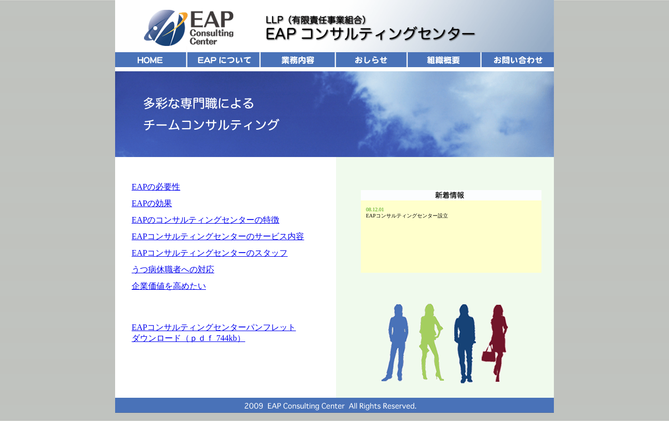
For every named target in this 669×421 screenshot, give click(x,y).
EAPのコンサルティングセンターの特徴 (205, 219)
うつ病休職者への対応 (173, 269)
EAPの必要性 (156, 186)
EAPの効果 (152, 203)
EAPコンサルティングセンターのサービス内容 (218, 236)
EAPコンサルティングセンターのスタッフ (210, 252)
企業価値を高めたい (169, 286)
